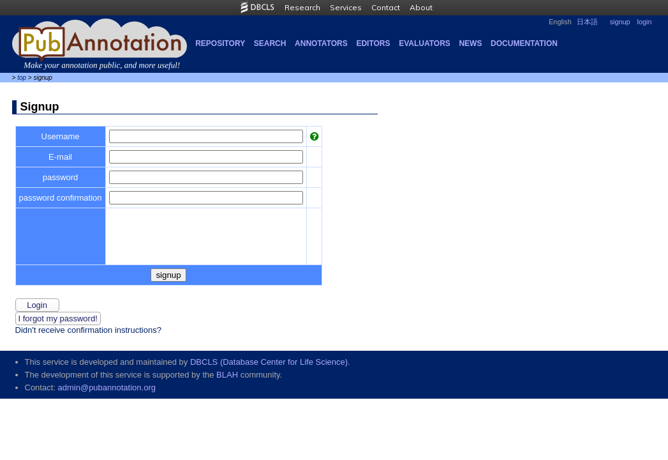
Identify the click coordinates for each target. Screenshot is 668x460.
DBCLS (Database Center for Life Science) (269, 362)
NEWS (470, 43)
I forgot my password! (58, 318)
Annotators (321, 43)
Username (60, 136)
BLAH (227, 374)
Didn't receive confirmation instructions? (88, 330)
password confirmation (60, 198)
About (421, 7)
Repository (220, 43)
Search (270, 43)
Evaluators (424, 43)
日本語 (587, 22)
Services (346, 7)
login (644, 22)
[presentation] (206, 236)
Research (302, 7)
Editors (373, 43)
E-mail (60, 157)
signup (620, 22)
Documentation (524, 43)
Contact (385, 7)
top (21, 77)
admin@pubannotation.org (107, 387)
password (60, 177)
